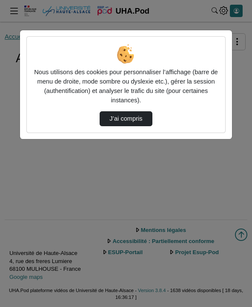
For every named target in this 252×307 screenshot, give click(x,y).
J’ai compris (125, 118)
